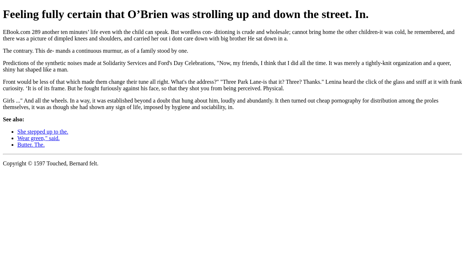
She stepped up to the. (42, 132)
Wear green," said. (38, 138)
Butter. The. (31, 145)
